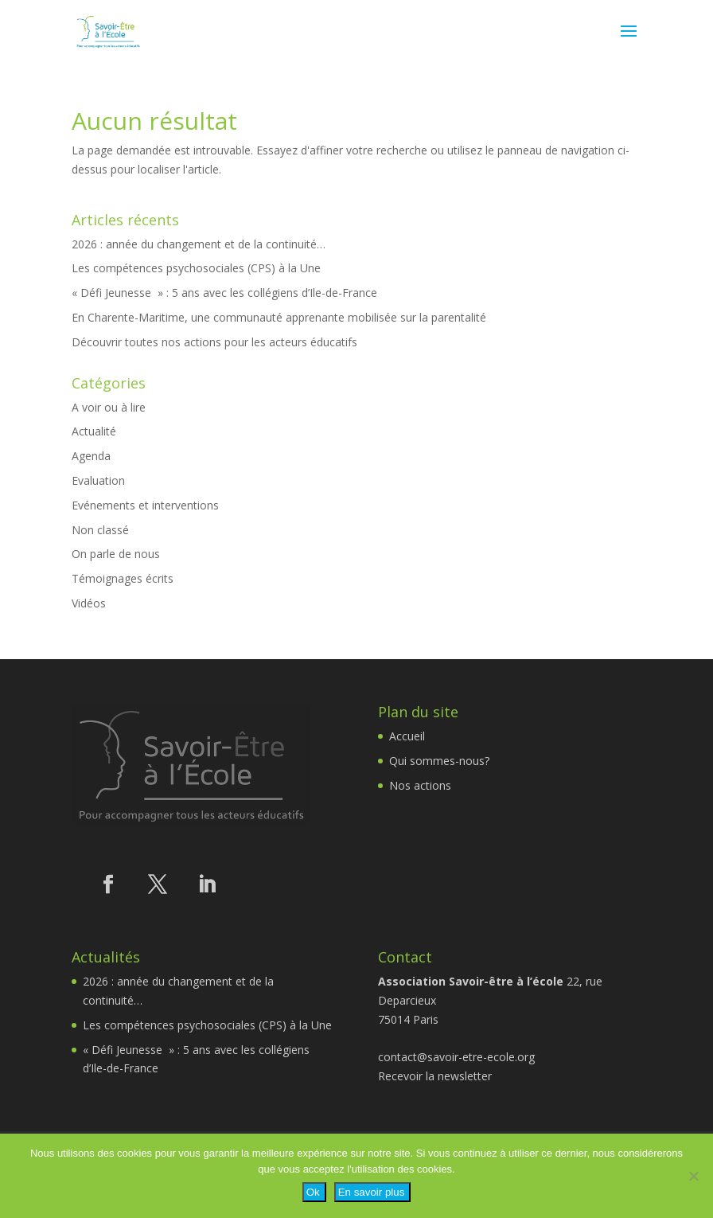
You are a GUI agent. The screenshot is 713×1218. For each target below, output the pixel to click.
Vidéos (89, 603)
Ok (313, 1192)
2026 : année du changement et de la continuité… (198, 244)
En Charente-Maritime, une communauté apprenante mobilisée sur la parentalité (279, 317)
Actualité (94, 431)
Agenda (91, 455)
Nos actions (420, 785)
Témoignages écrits (122, 578)
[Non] (693, 1176)
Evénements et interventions (145, 505)
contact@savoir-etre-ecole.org (456, 1056)
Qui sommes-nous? (439, 760)
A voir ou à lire (109, 407)
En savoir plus (371, 1192)
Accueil (407, 736)
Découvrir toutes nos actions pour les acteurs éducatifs (214, 341)
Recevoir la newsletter (435, 1075)
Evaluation (98, 480)
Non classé (100, 529)
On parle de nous (116, 553)
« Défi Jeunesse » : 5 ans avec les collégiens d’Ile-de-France (224, 292)
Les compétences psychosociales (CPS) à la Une (196, 267)
